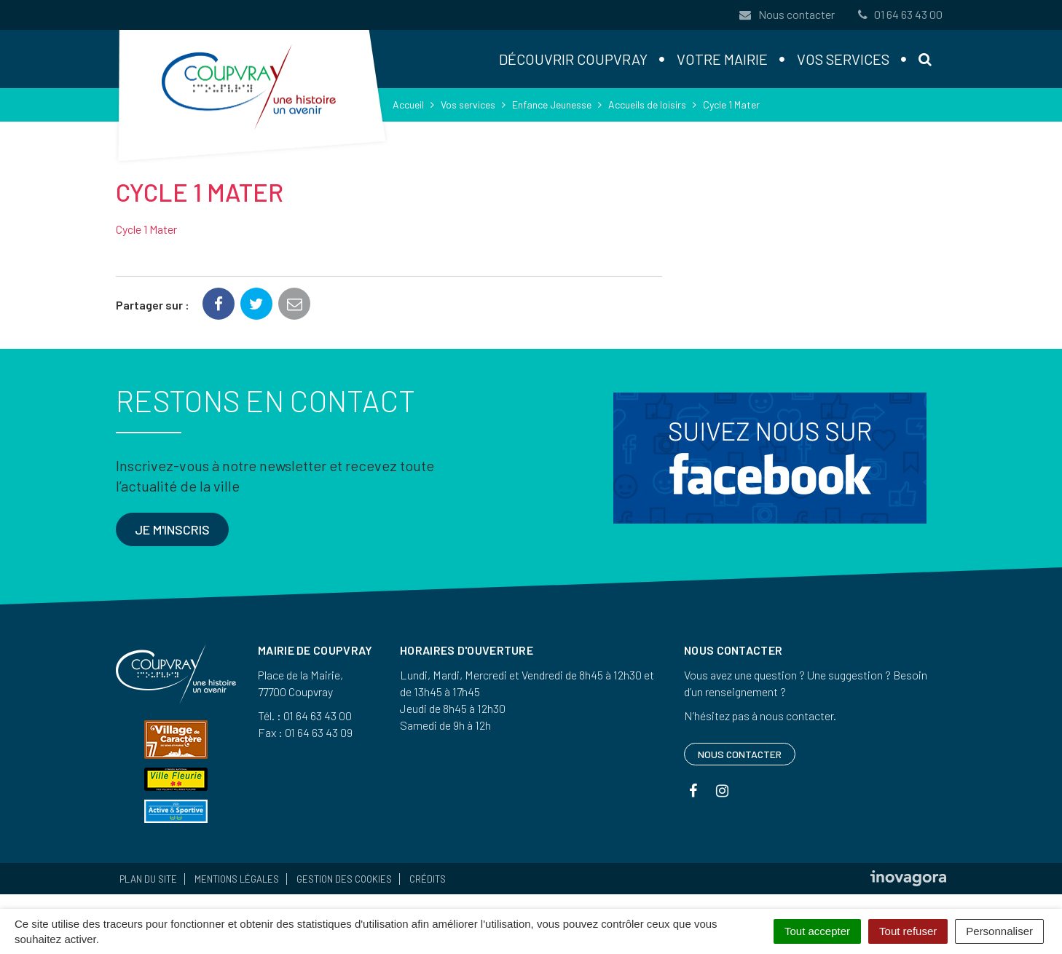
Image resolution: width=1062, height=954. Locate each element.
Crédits (427, 879)
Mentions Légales (236, 879)
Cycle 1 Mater (146, 229)
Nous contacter (786, 14)
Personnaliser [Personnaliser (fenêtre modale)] (999, 931)
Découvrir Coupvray (573, 59)
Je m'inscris (172, 529)
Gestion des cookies (344, 879)
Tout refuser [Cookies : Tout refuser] (908, 931)
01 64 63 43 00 (899, 14)
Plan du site (148, 879)
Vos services (843, 59)
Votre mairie (722, 59)
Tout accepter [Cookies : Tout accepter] (817, 931)
